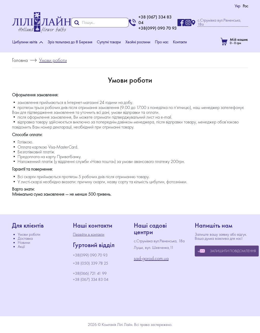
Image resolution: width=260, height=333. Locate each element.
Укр (237, 6)
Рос (245, 6)
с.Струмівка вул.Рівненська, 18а (219, 22)
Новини (24, 242)
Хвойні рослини (137, 42)
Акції (21, 246)
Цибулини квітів (27, 42)
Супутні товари (109, 42)
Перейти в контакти (88, 234)
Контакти (180, 42)
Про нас (161, 42)
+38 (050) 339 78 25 (90, 263)
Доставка (25, 238)
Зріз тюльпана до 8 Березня (69, 42)
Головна (20, 60)
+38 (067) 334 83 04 (90, 280)
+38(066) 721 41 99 (90, 273)
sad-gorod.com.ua (151, 258)
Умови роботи (29, 234)
